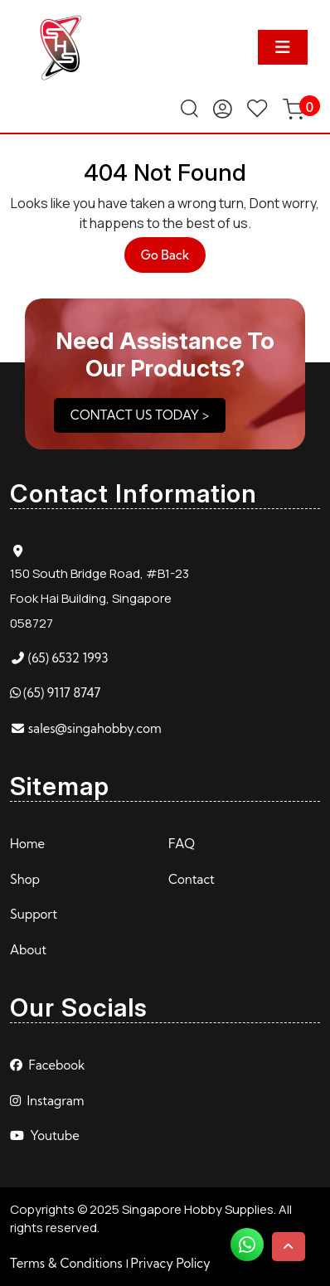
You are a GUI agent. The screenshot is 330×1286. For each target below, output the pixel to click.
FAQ (181, 844)
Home (27, 844)
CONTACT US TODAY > (139, 415)
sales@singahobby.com (95, 728)
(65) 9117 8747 (61, 693)
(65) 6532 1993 (68, 658)
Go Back (173, 259)
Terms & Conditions (66, 1263)
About (28, 950)
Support (33, 914)
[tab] (283, 47)
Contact (191, 879)
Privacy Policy (171, 1263)
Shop (25, 879)
